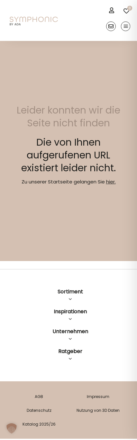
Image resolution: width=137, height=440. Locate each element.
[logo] (34, 19)
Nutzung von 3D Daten (98, 410)
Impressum (98, 396)
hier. (111, 181)
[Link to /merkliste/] (126, 11)
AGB (39, 396)
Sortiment (70, 291)
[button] (11, 428)
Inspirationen (70, 311)
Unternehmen (70, 331)
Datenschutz (39, 410)
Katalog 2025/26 (39, 424)
